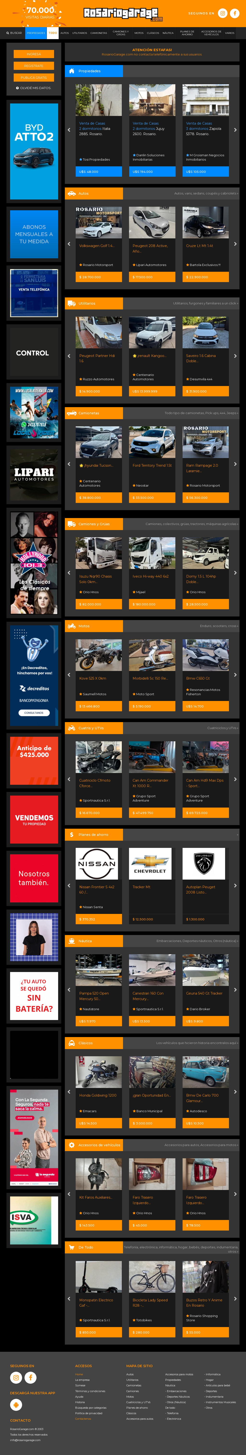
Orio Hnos (88, 592)
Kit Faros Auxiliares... (95, 1197)
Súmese (80, 1385)
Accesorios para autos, (182, 1145)
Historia (80, 1402)
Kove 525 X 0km (92, 678)
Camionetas (133, 1385)
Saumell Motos (92, 694)
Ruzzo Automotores (96, 379)
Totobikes (142, 1320)
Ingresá (34, 54)
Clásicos (131, 1413)
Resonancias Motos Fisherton (203, 692)
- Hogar (209, 1380)
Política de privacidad (88, 1413)
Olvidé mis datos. (33, 88)
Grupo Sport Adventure (144, 798)
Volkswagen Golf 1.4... (97, 246)
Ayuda (79, 1396)
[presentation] (69, 130)
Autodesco (196, 1111)
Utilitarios (132, 1380)
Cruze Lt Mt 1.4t (199, 246)
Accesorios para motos (218, 1145)
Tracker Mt (141, 887)
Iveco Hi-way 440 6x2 (151, 576)
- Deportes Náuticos (177, 1396)
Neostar (141, 485)
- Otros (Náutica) (175, 1402)
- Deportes (210, 1391)
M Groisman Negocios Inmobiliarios (205, 157)
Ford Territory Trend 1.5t (152, 465)
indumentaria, (227, 1247)
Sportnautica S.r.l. (94, 800)
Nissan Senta (91, 907)
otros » (233, 1251)
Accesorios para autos (139, 1418)
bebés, (195, 1247)
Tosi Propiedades (94, 159)
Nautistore (89, 1009)
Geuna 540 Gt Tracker (204, 993)
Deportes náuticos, (198, 941)
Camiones (132, 1391)
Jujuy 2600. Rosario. (149, 128)
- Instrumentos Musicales (220, 1402)
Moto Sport (143, 694)
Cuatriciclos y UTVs (138, 1402)
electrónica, (149, 1247)
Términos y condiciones (90, 1391)
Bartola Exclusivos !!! (203, 265)
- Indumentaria (213, 1396)
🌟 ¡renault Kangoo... (149, 356)
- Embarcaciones (175, 1391)
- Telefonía (171, 1413)
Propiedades (173, 1380)
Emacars (87, 1111)
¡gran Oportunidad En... (152, 1095)
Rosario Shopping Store (202, 1318)
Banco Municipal (147, 1111)
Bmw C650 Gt (198, 678)
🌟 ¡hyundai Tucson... (96, 465)
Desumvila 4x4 (199, 379)
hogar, (183, 1247)
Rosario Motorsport (96, 265)
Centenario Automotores (143, 377)
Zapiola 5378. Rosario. (203, 128)
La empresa (82, 1380)
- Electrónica (173, 1418)
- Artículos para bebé (217, 1385)
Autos (130, 1374)
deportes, (209, 1247)
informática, (168, 1247)
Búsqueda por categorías (90, 1407)
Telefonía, (132, 1247)
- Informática (212, 1374)
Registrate (33, 66)
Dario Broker (198, 1009)
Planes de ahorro (137, 1407)
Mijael (139, 592)
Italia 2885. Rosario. (94, 128)
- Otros (208, 1407)
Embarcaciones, (170, 941)
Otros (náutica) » (225, 941)
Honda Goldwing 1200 (98, 1095)
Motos (130, 1396)
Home (79, 1374)
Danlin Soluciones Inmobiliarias (148, 157)
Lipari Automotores (149, 265)
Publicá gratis (34, 77)
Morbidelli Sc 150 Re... (150, 678)
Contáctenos (83, 1418)
